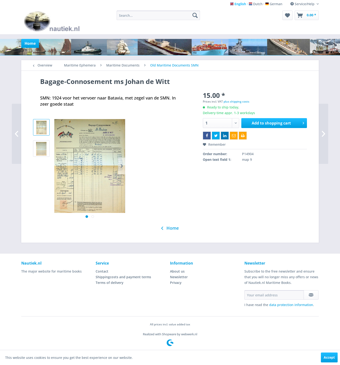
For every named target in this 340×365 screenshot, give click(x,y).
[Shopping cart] (307, 15)
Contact (102, 271)
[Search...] (158, 15)
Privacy (176, 282)
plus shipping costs (236, 102)
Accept (329, 357)
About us (177, 271)
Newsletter (179, 277)
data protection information (291, 305)
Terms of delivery (109, 282)
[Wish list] (287, 15)
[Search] (195, 15)
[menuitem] (158, 15)
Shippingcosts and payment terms (123, 277)
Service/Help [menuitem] (302, 4)
